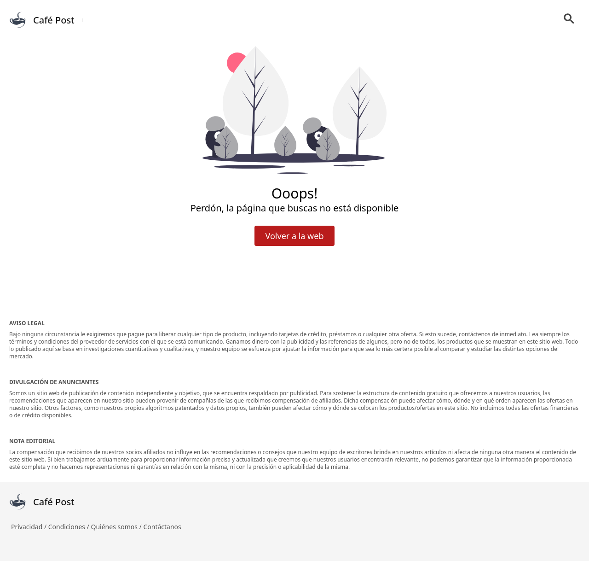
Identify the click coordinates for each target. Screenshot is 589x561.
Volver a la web (295, 235)
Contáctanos (162, 526)
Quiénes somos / (117, 526)
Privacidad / (29, 526)
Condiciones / (69, 526)
